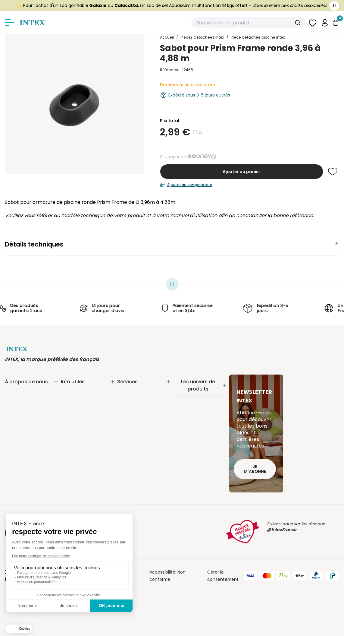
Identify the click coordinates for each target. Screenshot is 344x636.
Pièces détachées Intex (197, 464)
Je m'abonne (255, 469)
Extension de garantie (140, 395)
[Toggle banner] (334, 6)
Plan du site (73, 456)
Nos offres (15, 411)
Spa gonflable (187, 432)
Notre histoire (19, 387)
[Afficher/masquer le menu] (9, 22)
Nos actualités (20, 403)
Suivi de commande (81, 387)
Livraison (70, 395)
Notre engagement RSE (29, 395)
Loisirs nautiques (190, 440)
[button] (324, 22)
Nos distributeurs (134, 403)
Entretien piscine (190, 410)
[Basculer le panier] (335, 23)
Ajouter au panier (241, 172)
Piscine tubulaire (190, 394)
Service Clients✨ (135, 387)
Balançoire (184, 448)
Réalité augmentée (137, 411)
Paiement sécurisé (80, 403)
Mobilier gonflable (191, 456)
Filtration (182, 402)
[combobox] (248, 22)
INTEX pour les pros (136, 419)
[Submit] (298, 22)
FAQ (121, 426)
